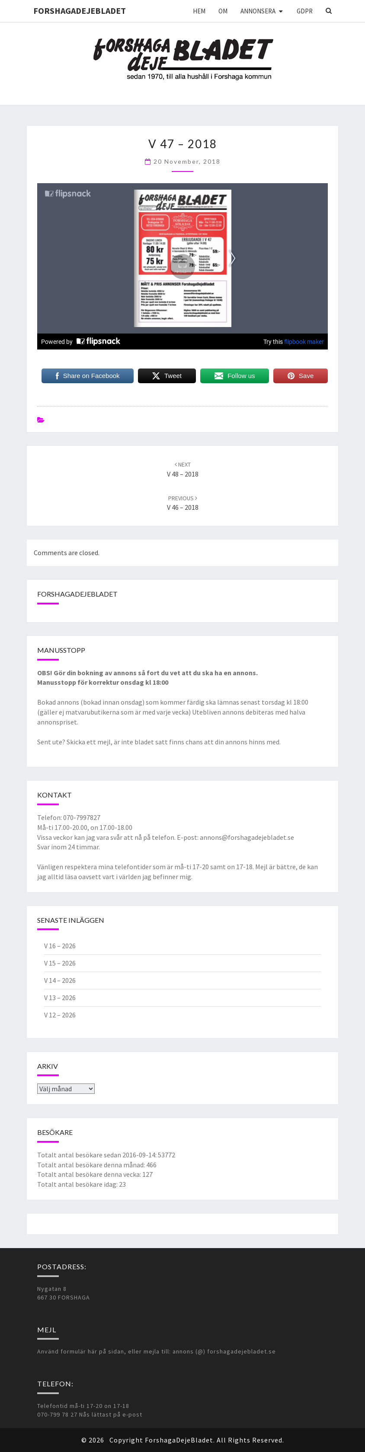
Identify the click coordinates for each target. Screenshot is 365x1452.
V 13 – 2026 (60, 997)
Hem (199, 11)
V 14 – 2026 (60, 980)
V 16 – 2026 (60, 945)
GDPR (305, 11)
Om (222, 11)
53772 (166, 1154)
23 (122, 1184)
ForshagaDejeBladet (79, 10)
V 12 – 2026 (60, 1014)
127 (147, 1174)
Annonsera (257, 11)
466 (151, 1164)
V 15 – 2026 (60, 963)
